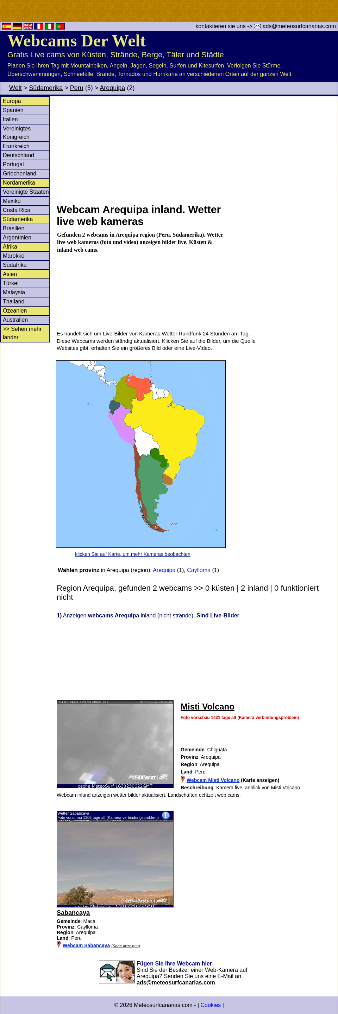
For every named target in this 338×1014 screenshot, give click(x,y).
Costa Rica (16, 210)
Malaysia (14, 292)
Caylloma (199, 570)
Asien (10, 274)
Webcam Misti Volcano (213, 780)
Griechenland (19, 174)
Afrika (10, 247)
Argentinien (17, 237)
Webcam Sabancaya (86, 945)
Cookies (210, 1005)
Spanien (13, 110)
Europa (12, 101)
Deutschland (18, 155)
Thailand (13, 301)
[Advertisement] (197, 149)
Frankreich (16, 146)
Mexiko (12, 201)
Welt (15, 87)
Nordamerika (19, 183)
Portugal (13, 164)
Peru (76, 87)
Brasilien (13, 228)
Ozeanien (15, 311)
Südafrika (15, 265)
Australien (15, 320)
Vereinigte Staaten (26, 192)
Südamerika (46, 87)
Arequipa (112, 87)
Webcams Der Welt (76, 40)
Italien (10, 119)
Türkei (10, 283)
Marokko (13, 256)
